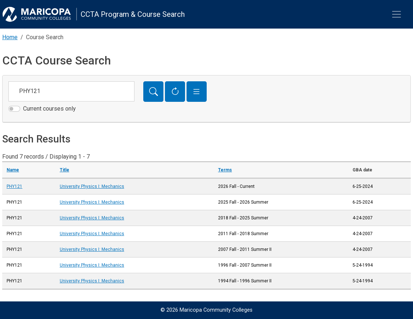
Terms (225, 170)
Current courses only (49, 108)
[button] (197, 91)
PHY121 (14, 186)
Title (64, 170)
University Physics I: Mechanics (92, 186)
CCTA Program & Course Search (133, 14)
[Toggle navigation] (396, 14)
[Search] (153, 91)
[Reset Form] (175, 91)
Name (13, 170)
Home (10, 37)
